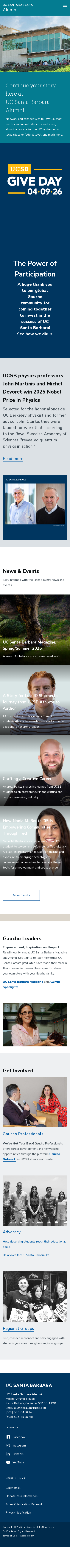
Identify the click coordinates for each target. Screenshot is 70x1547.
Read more (13, 459)
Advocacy (12, 1232)
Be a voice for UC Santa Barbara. (24, 1255)
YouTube (15, 1462)
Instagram (16, 1446)
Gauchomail (13, 1488)
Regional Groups (18, 1328)
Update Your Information (22, 1496)
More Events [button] (21, 895)
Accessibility (27, 1535)
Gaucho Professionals (23, 1134)
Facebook (15, 1437)
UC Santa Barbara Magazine (23, 982)
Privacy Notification (18, 1513)
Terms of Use (10, 1535)
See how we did (33, 334)
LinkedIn (15, 1454)
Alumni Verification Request (24, 1504)
